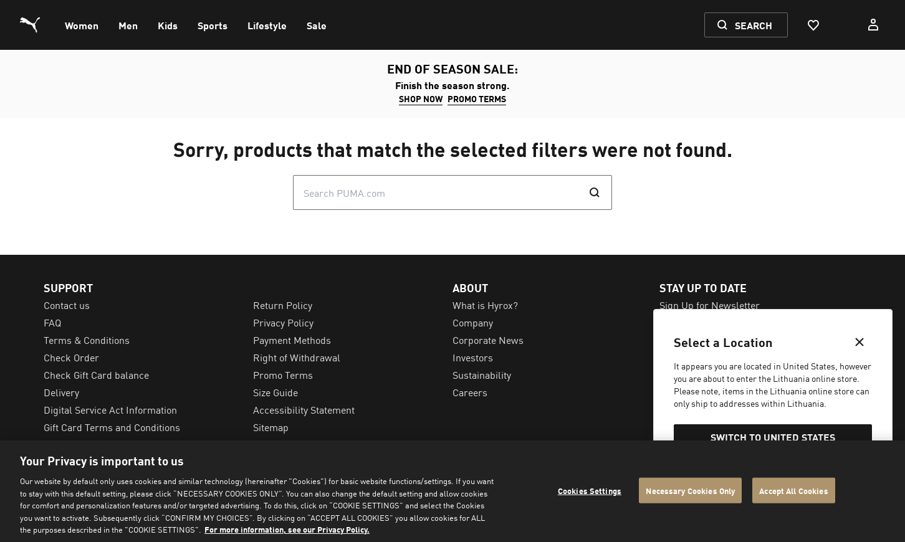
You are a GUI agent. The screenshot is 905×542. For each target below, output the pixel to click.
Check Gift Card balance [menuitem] (96, 374)
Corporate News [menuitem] (488, 339)
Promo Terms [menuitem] (283, 374)
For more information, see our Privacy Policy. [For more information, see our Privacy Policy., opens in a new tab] (287, 529)
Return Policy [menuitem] (282, 304)
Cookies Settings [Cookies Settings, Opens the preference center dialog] (589, 490)
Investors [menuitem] (473, 356)
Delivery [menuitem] (61, 391)
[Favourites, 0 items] (812, 24)
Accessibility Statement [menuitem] (304, 409)
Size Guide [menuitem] (275, 391)
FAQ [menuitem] (52, 322)
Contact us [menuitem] (67, 304)
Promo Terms (477, 98)
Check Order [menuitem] (71, 356)
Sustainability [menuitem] (482, 374)
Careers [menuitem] (470, 391)
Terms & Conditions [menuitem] (87, 339)
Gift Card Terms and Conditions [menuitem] (112, 426)
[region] (452, 491)
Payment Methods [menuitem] (292, 339)
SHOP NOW (421, 98)
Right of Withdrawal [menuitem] (296, 356)
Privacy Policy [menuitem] (283, 322)
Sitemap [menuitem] (271, 426)
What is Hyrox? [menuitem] (485, 304)
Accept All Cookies (793, 490)
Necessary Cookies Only (690, 490)
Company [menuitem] (473, 322)
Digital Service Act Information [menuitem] (110, 409)
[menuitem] (81, 24)
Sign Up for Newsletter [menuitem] (709, 304)
